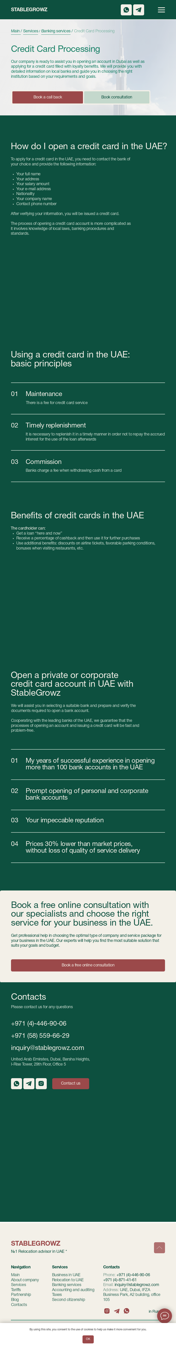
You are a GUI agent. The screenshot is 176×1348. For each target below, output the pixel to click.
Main (15, 1275)
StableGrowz (29, 10)
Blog (15, 1300)
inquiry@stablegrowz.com (47, 1048)
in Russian (157, 1311)
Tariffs (16, 1290)
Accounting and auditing (73, 1290)
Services (18, 1285)
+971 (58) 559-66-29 (40, 1036)
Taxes (57, 1295)
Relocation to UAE (68, 1280)
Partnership (21, 1295)
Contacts (19, 1305)
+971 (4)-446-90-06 (38, 1024)
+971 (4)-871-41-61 (120, 1280)
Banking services (66, 1285)
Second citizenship (68, 1300)
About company (25, 1280)
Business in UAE (66, 1275)
